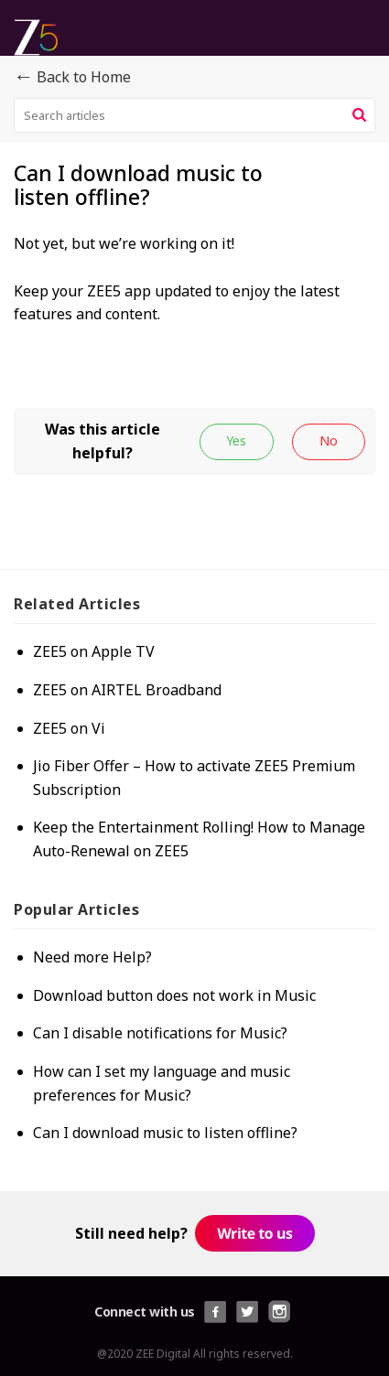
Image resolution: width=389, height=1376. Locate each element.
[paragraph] (194, 290)
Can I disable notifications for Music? (160, 1033)
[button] (359, 115)
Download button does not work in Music (174, 995)
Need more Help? (92, 957)
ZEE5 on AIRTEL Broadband (127, 690)
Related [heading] (77, 604)
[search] (194, 115)
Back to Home (72, 78)
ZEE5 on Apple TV (94, 651)
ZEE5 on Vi (69, 728)
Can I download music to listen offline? (165, 1133)
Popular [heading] (76, 909)
